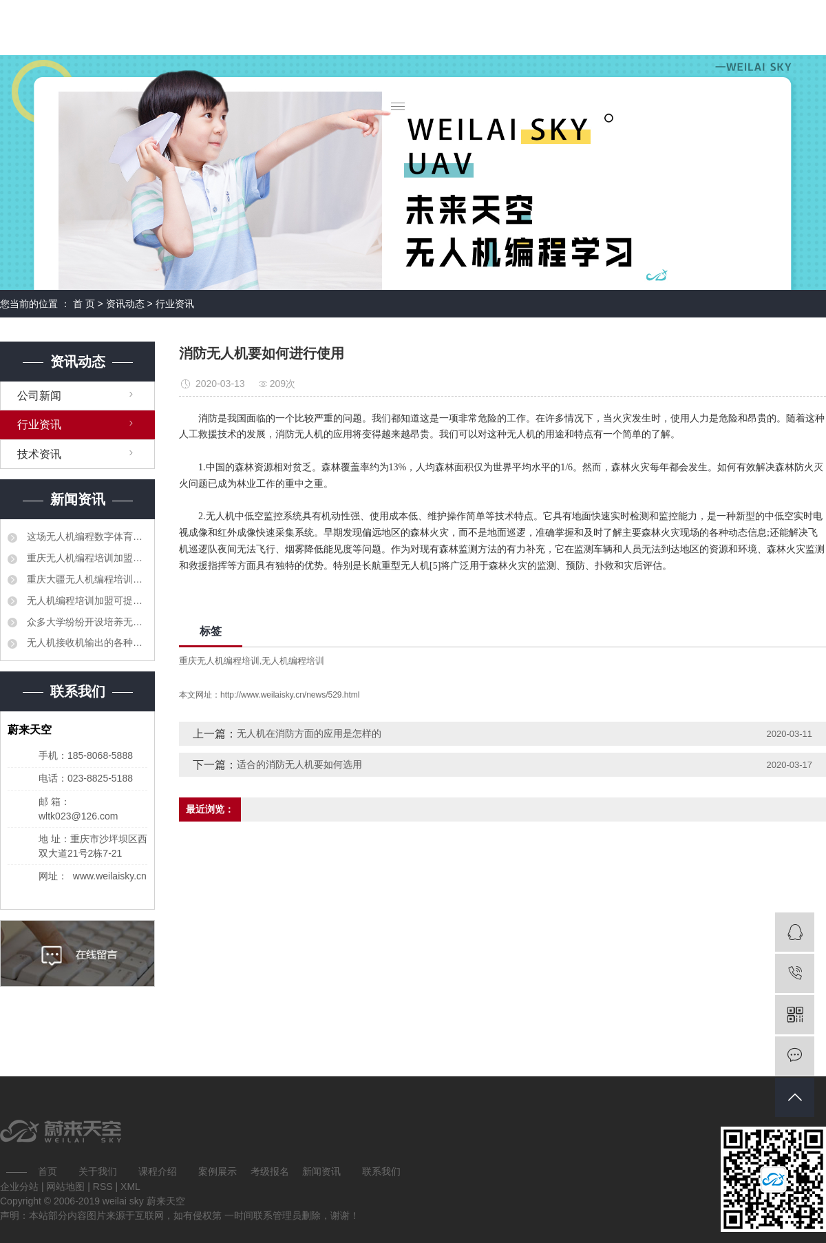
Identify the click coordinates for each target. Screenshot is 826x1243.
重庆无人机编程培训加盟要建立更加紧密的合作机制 (85, 557)
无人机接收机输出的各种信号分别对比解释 (85, 642)
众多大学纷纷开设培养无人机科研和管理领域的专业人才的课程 (85, 621)
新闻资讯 (321, 1171)
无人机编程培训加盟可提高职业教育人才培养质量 (85, 600)
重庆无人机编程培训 (219, 661)
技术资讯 (39, 454)
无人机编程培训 (293, 661)
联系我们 (381, 1171)
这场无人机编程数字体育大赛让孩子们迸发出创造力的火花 (85, 536)
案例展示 (217, 1171)
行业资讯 (175, 303)
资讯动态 (125, 303)
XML (130, 1186)
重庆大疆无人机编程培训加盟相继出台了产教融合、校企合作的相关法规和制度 (85, 579)
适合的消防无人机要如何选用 (299, 764)
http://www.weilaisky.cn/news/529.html (290, 695)
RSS (103, 1186)
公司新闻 (39, 395)
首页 (47, 1171)
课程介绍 (157, 1171)
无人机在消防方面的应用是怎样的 (309, 733)
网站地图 (66, 1186)
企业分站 (19, 1186)
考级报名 (270, 1171)
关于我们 (97, 1171)
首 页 (84, 303)
